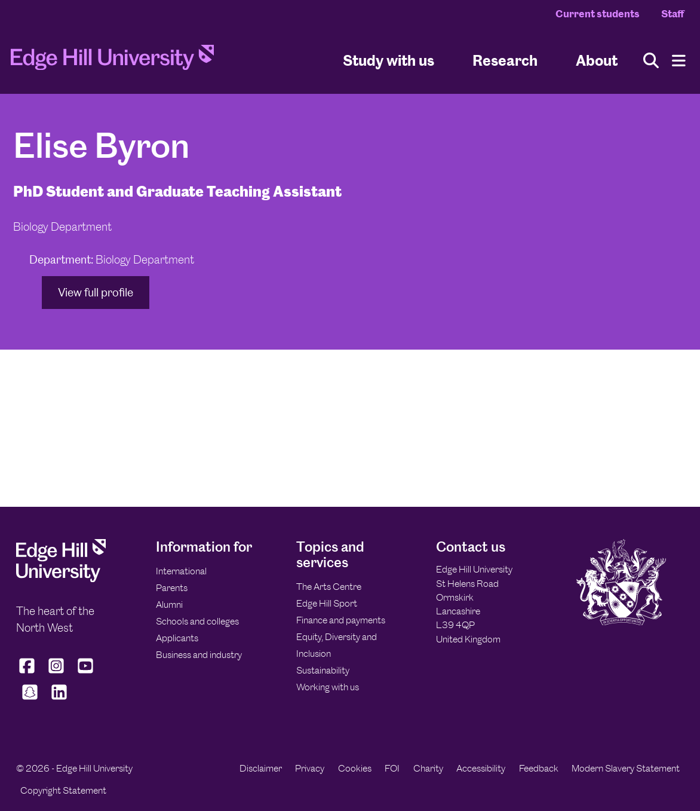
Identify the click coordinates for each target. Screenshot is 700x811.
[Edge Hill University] (61, 578)
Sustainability (322, 670)
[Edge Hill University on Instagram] (56, 673)
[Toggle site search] (651, 61)
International (181, 571)
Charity (428, 768)
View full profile (95, 292)
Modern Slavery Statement (626, 768)
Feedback (538, 768)
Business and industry (199, 654)
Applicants (177, 638)
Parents (172, 587)
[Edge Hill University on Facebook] (28, 673)
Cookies (355, 768)
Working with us (327, 687)
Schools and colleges (197, 621)
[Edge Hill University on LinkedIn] (58, 699)
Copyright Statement (63, 790)
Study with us (388, 60)
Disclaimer (261, 768)
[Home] (112, 61)
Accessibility (480, 768)
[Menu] (678, 61)
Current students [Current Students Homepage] (597, 14)
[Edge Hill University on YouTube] (85, 673)
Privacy (309, 768)
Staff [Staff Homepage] (672, 14)
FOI (392, 768)
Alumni (169, 604)
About (597, 60)
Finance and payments (340, 620)
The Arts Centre (328, 586)
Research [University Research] (505, 60)
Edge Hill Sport (326, 603)
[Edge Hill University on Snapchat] (29, 699)
